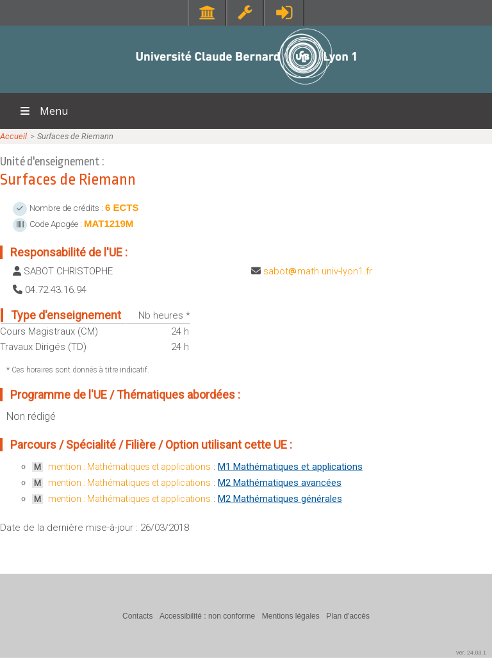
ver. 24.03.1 (471, 652)
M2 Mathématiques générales (280, 499)
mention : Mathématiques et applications (129, 467)
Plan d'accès (348, 616)
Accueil (13, 136)
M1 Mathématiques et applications (290, 466)
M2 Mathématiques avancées (279, 482)
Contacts (137, 616)
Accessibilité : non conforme (207, 616)
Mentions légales (291, 616)
